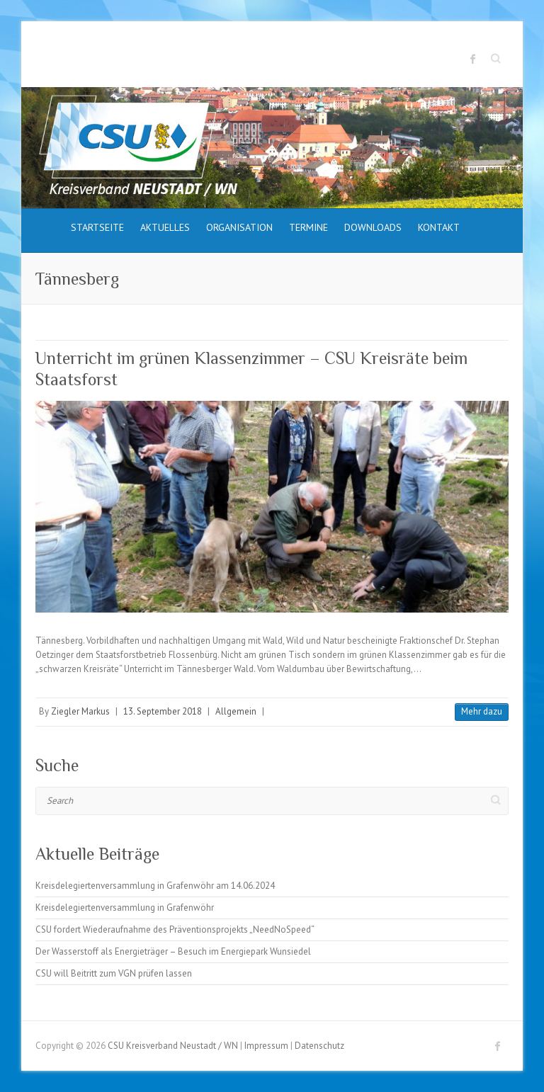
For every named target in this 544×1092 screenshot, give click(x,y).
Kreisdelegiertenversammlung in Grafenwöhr (124, 908)
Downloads (373, 227)
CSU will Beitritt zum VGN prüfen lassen (113, 973)
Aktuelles (165, 227)
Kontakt (439, 227)
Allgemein (235, 711)
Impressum (266, 1046)
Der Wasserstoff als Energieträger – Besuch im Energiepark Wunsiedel (173, 951)
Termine (308, 227)
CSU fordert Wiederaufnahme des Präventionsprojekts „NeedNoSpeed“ (174, 929)
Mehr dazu (481, 711)
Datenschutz (319, 1046)
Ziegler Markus (80, 711)
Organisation (239, 227)
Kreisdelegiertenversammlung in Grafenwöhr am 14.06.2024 (155, 886)
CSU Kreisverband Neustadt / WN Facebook (473, 58)
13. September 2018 (162, 711)
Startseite (97, 227)
